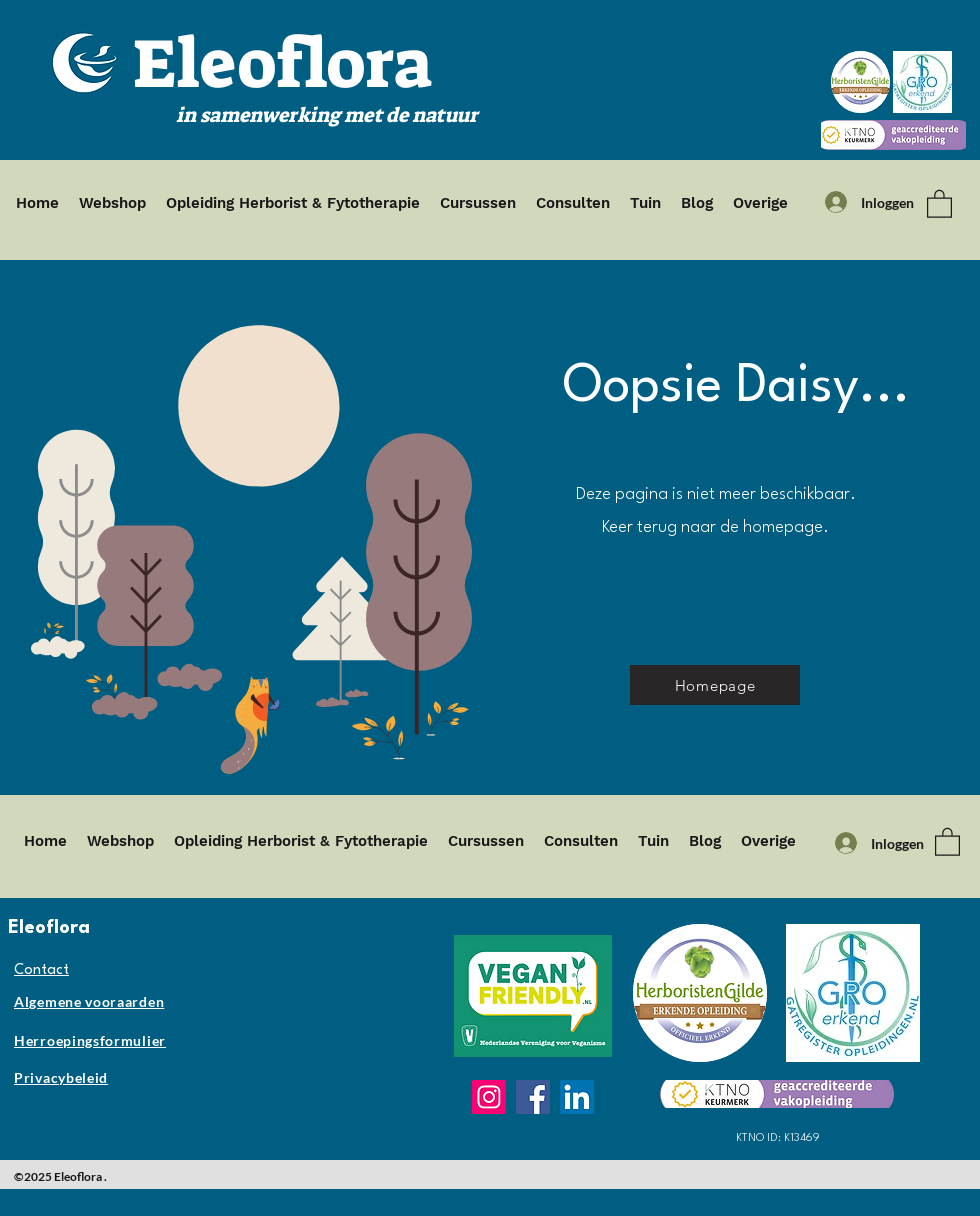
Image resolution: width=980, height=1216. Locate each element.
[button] (939, 203)
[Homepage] (715, 685)
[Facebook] (533, 1097)
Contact (41, 970)
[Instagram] (489, 1097)
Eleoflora (282, 64)
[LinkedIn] (577, 1097)
